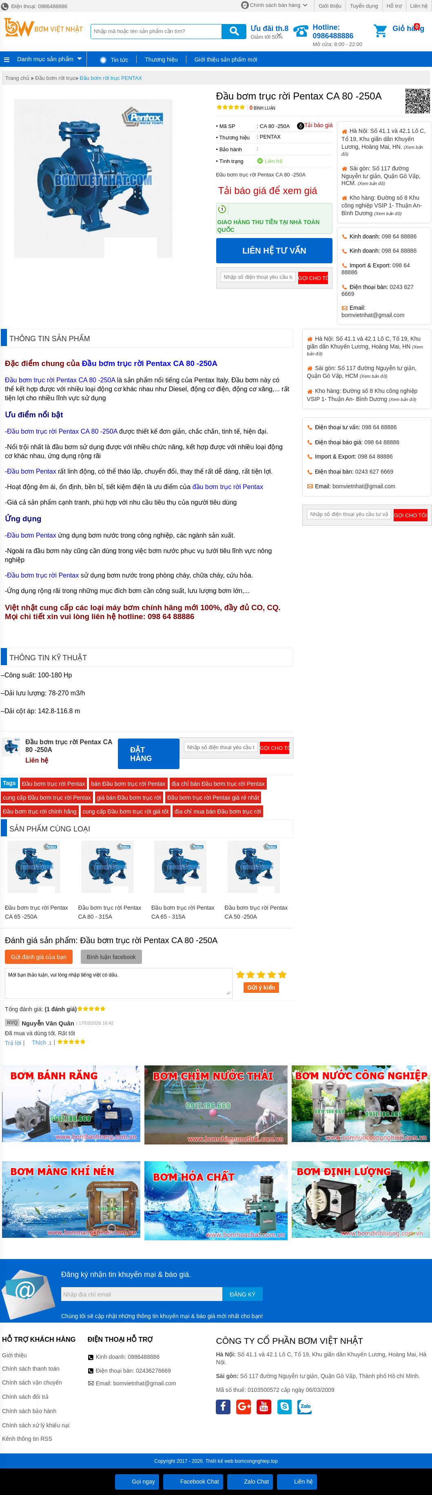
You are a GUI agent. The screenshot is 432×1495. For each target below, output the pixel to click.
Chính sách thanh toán (31, 1368)
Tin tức (113, 60)
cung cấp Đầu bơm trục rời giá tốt (126, 811)
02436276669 (153, 1370)
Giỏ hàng (408, 28)
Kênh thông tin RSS (27, 1438)
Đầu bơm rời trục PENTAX (111, 78)
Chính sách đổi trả (25, 1397)
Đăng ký (242, 1294)
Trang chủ (17, 78)
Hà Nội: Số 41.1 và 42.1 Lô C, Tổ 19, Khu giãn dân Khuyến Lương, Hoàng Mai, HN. (383, 142)
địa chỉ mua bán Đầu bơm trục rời (218, 811)
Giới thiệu (330, 6)
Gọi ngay (137, 1481)
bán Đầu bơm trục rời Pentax (128, 784)
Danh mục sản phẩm (45, 58)
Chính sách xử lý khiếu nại (35, 1425)
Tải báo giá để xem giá (267, 190)
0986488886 (144, 1357)
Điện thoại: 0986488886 (33, 6)
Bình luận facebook (111, 957)
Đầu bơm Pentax (32, 471)
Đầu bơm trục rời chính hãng (40, 811)
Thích (36, 1042)
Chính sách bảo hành (29, 1411)
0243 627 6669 (374, 471)
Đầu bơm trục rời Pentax (43, 575)
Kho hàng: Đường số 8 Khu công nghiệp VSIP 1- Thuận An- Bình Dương (381, 205)
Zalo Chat (250, 1481)
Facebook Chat (193, 1481)
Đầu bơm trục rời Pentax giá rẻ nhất (213, 797)
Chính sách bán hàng (275, 5)
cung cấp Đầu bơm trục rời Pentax (47, 797)
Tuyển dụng (364, 6)
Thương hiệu (161, 59)
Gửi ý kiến (261, 987)
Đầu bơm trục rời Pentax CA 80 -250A (149, 363)
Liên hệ (419, 6)
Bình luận (262, 108)
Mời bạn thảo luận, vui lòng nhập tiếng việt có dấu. (118, 982)
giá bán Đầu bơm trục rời (129, 797)
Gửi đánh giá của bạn (38, 957)
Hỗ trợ (394, 6)
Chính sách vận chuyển (32, 1382)
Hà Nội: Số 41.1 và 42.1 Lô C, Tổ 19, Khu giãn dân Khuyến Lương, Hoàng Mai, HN (365, 345)
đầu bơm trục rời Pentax (229, 486)
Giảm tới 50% (269, 31)
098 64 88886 (399, 236)
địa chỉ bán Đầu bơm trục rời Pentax (218, 784)
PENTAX (270, 137)
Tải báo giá (314, 125)
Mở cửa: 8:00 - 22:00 (342, 35)
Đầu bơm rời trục (55, 78)
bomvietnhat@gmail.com (372, 315)
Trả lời (13, 1043)
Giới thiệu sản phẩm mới (226, 59)
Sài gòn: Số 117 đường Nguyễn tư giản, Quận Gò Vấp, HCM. (381, 175)
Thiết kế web (219, 1461)
